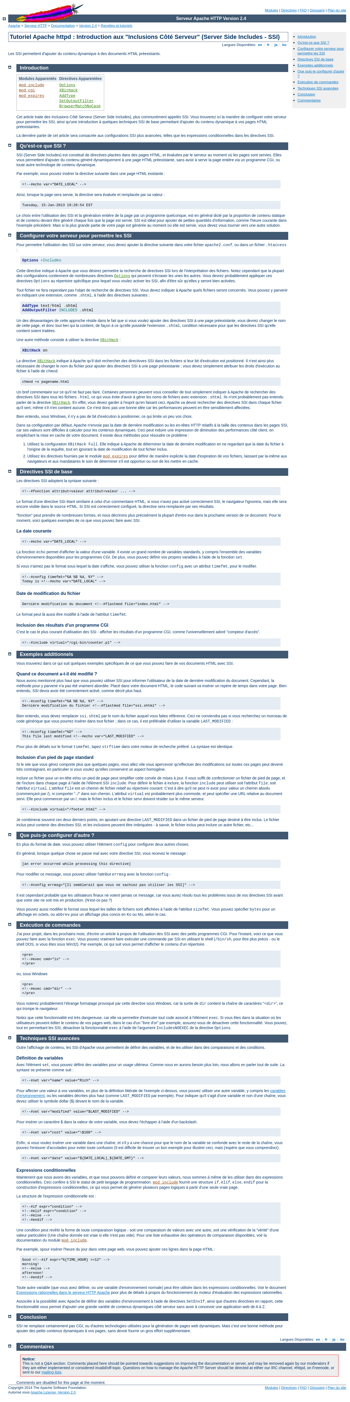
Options (67, 85)
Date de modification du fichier (48, 593)
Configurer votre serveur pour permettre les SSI (321, 51)
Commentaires (309, 100)
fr (268, 45)
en (260, 45)
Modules (271, 10)
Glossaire (317, 10)
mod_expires (31, 96)
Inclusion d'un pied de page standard (55, 757)
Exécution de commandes (318, 82)
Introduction (307, 36)
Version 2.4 (88, 26)
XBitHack (68, 90)
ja (275, 45)
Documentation (63, 26)
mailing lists (51, 1372)
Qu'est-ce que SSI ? (313, 43)
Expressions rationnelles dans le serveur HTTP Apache (63, 1292)
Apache (14, 26)
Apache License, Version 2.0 (53, 1392)
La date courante (33, 531)
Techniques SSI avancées (318, 88)
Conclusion (306, 94)
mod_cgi (27, 90)
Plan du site (337, 10)
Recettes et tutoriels (116, 26)
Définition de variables (39, 1058)
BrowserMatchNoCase (80, 106)
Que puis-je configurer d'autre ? (57, 835)
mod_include (31, 85)
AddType (67, 96)
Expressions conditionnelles (46, 1170)
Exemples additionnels (315, 65)
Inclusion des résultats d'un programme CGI (62, 625)
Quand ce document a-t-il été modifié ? (56, 674)
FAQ (303, 10)
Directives (289, 10)
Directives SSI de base (316, 59)
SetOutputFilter (76, 101)
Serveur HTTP (35, 26)
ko (284, 45)
